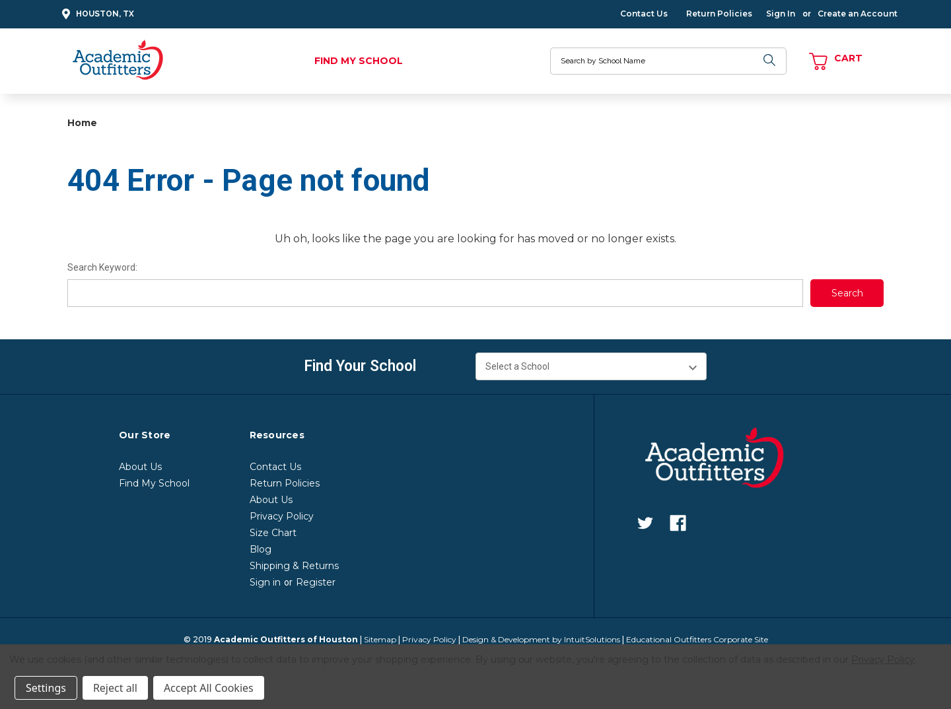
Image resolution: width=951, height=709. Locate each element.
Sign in (265, 582)
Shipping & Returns (294, 566)
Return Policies (719, 13)
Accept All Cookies (209, 688)
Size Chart (273, 533)
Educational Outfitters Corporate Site (697, 639)
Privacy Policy (282, 516)
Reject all (115, 688)
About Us (140, 467)
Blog (260, 549)
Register (315, 582)
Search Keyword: (102, 267)
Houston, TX (96, 14)
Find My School (358, 61)
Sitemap (380, 639)
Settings (46, 688)
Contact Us (644, 13)
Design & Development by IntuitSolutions (541, 639)
